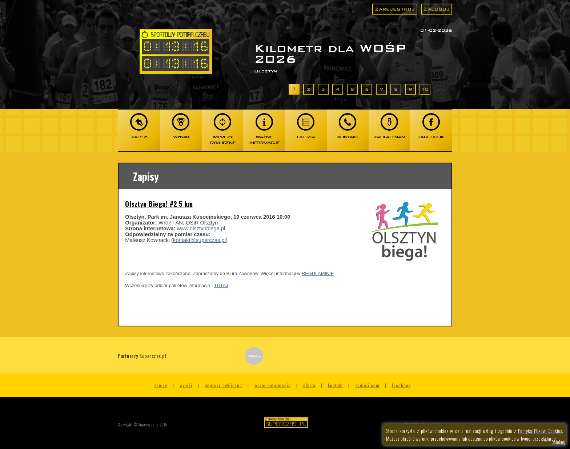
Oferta (309, 385)
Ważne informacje (272, 385)
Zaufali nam (367, 385)
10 (425, 89)
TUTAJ (221, 285)
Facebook (401, 385)
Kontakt (335, 385)
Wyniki (186, 385)
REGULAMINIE (318, 273)
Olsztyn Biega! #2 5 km (159, 203)
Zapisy (160, 385)
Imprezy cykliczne (223, 385)
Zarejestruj (395, 9)
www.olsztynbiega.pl (201, 228)
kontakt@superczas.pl (199, 240)
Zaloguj (437, 9)
